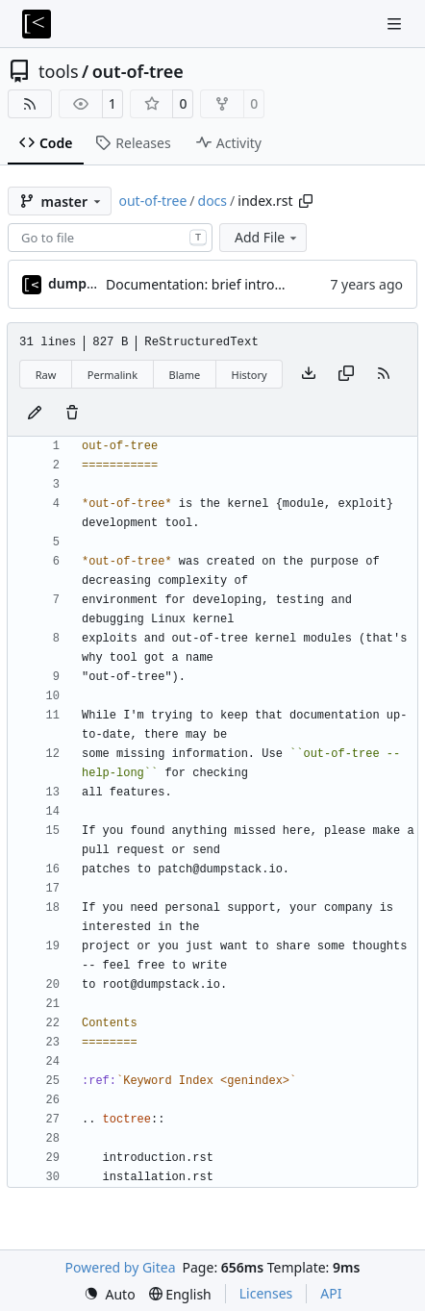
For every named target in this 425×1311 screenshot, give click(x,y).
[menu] (110, 1294)
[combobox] (110, 237)
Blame (184, 374)
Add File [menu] (267, 237)
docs (213, 200)
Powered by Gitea (120, 1267)
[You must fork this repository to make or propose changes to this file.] (34, 413)
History (249, 374)
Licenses (266, 1293)
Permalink (113, 374)
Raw (46, 374)
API (330, 1293)
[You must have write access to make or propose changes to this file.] (72, 413)
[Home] (36, 24)
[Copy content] (346, 374)
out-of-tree (138, 71)
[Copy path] (305, 201)
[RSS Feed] (30, 103)
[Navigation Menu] (396, 23)
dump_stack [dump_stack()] (87, 283)
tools (58, 71)
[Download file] (308, 374)
